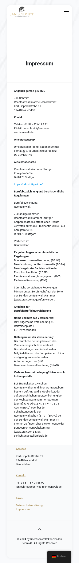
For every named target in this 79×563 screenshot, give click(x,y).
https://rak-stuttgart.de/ (28, 184)
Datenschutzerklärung (29, 505)
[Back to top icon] (39, 529)
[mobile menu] (66, 11)
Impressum (23, 509)
